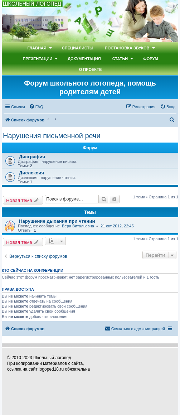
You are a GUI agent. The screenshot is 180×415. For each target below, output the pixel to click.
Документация (84, 59)
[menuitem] (36, 106)
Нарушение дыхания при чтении (57, 221)
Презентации (38, 59)
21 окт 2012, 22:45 (117, 226)
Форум (150, 59)
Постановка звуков (127, 48)
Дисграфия (32, 156)
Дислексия (31, 172)
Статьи (120, 59)
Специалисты (77, 48)
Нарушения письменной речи (52, 136)
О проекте (90, 69)
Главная (36, 48)
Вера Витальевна (78, 226)
